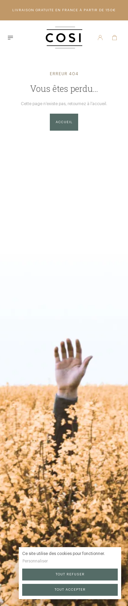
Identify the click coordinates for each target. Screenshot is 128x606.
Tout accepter (70, 589)
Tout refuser (70, 574)
